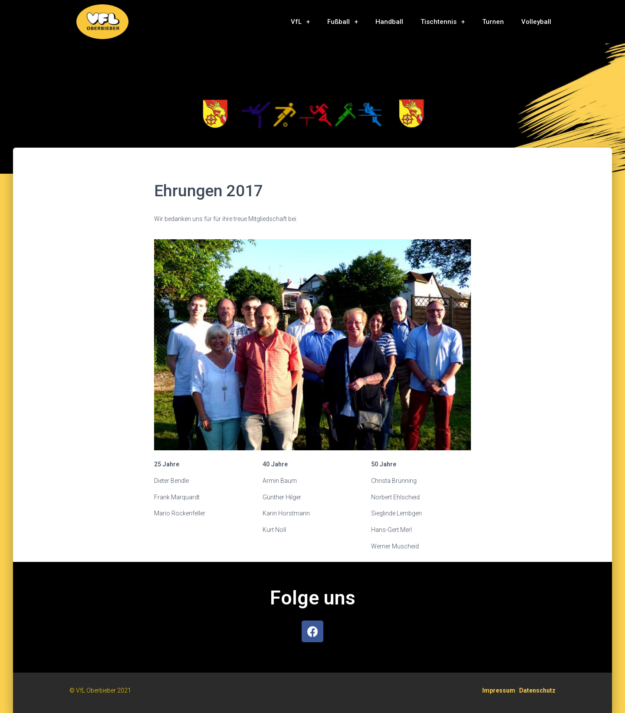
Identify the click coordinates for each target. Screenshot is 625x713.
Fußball (342, 22)
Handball (389, 22)
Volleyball (536, 22)
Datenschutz (537, 690)
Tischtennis (443, 22)
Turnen (493, 22)
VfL (300, 22)
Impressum (498, 690)
